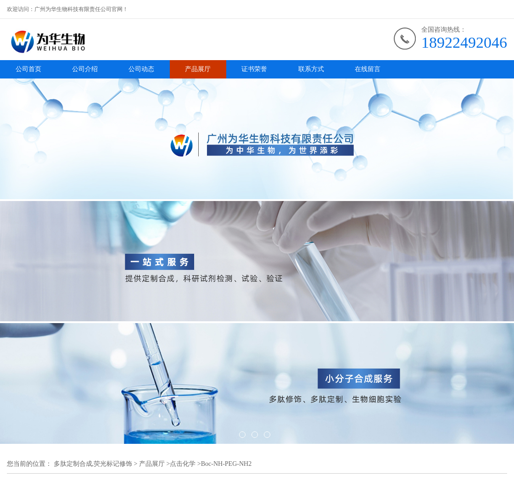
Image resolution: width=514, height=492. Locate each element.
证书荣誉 (254, 69)
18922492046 (464, 42)
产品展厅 (198, 69)
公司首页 (28, 69)
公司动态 (141, 69)
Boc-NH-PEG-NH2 (226, 463)
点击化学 (183, 463)
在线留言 (367, 69)
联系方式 (311, 69)
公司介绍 (85, 69)
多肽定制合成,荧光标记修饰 (93, 463)
